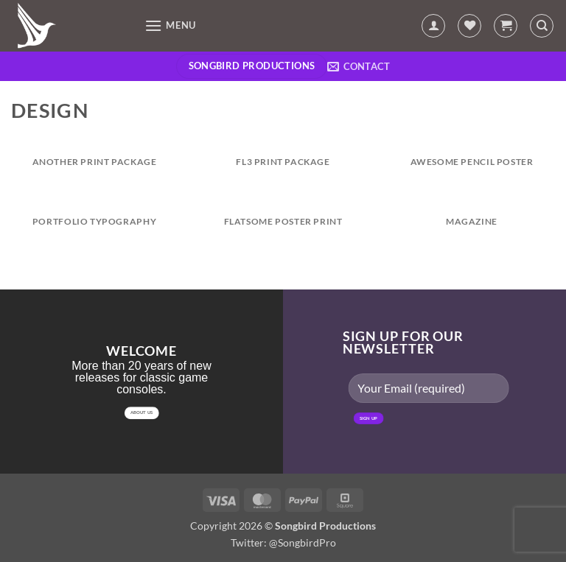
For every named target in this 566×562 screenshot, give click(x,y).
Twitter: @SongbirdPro (283, 542)
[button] (170, 25)
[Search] (541, 26)
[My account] (433, 26)
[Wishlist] (469, 26)
